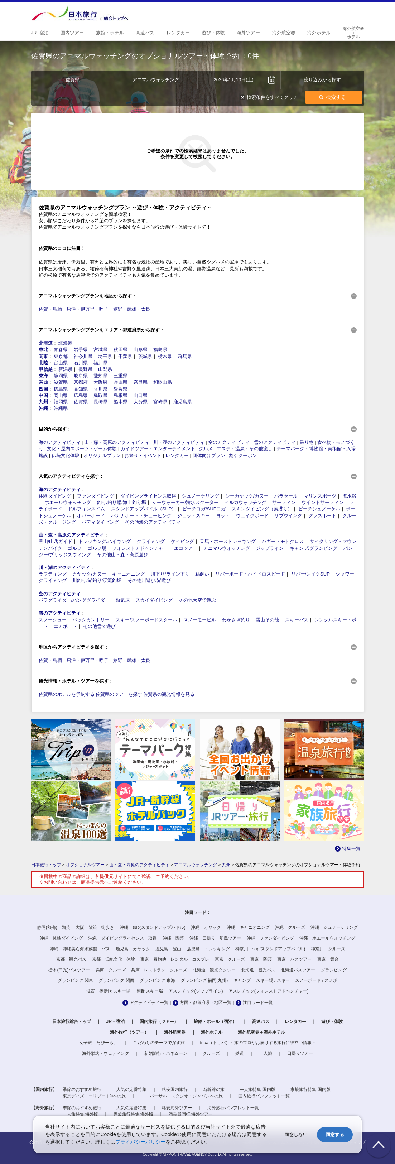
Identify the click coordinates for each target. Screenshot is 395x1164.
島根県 (120, 395)
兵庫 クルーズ (111, 970)
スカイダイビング (154, 600)
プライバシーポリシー (140, 1142)
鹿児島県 (182, 401)
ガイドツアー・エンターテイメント (158, 448)
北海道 (46, 343)
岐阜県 (81, 375)
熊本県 (120, 401)
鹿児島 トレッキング (208, 948)
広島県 (81, 395)
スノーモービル (199, 619)
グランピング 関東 (75, 980)
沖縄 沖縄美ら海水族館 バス (80, 948)
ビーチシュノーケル (319, 508)
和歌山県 (162, 382)
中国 (43, 395)
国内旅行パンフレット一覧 (264, 1095)
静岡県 (61, 375)
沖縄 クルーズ (290, 927)
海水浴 (349, 496)
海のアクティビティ (60, 442)
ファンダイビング (95, 496)
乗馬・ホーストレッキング (228, 541)
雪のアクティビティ (275, 442)
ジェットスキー (193, 515)
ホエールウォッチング (67, 502)
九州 (43, 401)
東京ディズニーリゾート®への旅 (94, 1095)
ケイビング (182, 541)
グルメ (206, 448)
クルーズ (211, 1053)
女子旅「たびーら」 (98, 1042)
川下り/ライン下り (170, 574)
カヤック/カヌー (89, 574)
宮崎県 (160, 401)
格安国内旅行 (175, 1089)
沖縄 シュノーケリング (334, 927)
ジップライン (270, 548)
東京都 (61, 356)
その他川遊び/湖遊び (149, 580)
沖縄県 (61, 408)
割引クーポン (243, 455)
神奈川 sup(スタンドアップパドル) (270, 948)
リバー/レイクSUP (310, 574)
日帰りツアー (300, 1053)
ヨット (223, 515)
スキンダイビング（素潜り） (262, 508)
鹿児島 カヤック (133, 948)
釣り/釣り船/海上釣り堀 (121, 502)
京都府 (81, 382)
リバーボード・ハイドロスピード (250, 574)
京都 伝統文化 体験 (113, 959)
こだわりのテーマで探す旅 (159, 1042)
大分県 (141, 401)
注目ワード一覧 (258, 1002)
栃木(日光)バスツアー (69, 970)
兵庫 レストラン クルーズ (159, 970)
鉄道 (239, 1053)
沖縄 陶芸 (173, 938)
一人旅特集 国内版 (257, 1089)
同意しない (296, 1134)
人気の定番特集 (131, 1089)
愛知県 (100, 375)
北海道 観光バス (258, 970)
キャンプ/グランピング (314, 548)
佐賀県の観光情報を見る (168, 694)
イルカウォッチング (245, 502)
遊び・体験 (332, 1021)
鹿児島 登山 (168, 948)
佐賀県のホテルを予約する (67, 694)
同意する (335, 1134)
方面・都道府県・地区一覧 (205, 1002)
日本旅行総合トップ (71, 1021)
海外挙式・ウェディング (105, 1053)
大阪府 (100, 382)
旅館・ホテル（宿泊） (215, 1021)
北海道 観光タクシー (214, 970)
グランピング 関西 (116, 980)
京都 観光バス (71, 959)
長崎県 (100, 401)
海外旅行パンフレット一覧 (233, 1107)
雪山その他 (267, 619)
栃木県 (165, 356)
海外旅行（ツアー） (129, 1032)
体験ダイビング (55, 496)
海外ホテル (211, 1032)
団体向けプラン (209, 455)
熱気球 (123, 600)
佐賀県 (81, 401)
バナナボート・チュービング (141, 515)
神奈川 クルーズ (328, 948)
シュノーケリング (200, 496)
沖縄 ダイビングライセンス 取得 (122, 938)
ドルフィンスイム (86, 508)
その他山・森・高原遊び (122, 554)
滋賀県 (61, 382)
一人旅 (265, 1053)
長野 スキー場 (149, 991)
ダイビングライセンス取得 (148, 496)
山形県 (141, 349)
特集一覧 (351, 848)
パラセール (286, 496)
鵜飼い (202, 574)
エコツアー (185, 548)
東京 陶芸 (261, 959)
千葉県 (125, 356)
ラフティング (53, 574)
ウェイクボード (252, 515)
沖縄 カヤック (206, 927)
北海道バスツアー (298, 970)
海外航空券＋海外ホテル (261, 1032)
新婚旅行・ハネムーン (165, 1053)
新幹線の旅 (214, 1089)
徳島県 (61, 389)
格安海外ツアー (177, 1107)
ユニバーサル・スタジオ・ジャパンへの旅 (182, 1095)
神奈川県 (83, 356)
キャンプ (242, 980)
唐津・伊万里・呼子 (88, 309)
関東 (43, 356)
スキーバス (296, 619)
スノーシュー (53, 619)
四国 (43, 389)
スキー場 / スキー (273, 980)
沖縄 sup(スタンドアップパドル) (152, 927)
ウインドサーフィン (322, 502)
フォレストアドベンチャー (140, 548)
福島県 (160, 349)
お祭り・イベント (143, 455)
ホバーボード (91, 515)
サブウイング (288, 515)
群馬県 (185, 356)
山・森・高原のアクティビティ (116, 442)
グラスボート (322, 515)
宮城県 (100, 349)
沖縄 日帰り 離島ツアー (215, 938)
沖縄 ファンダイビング (270, 938)
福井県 (100, 362)
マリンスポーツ (320, 496)
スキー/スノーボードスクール (147, 619)
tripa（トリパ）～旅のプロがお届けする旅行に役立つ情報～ (258, 1042)
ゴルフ (75, 548)
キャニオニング (128, 574)
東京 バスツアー (294, 959)
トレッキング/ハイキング (104, 541)
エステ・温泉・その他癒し (245, 448)
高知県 (81, 389)
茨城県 (145, 356)
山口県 (141, 395)
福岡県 (61, 401)
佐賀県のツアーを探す (119, 694)
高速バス (260, 1021)
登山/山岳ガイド (56, 541)
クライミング (151, 541)
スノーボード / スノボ (316, 980)
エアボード (65, 626)
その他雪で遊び (99, 626)
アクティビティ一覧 (149, 1002)
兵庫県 (120, 382)
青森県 (61, 349)
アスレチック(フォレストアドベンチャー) (268, 991)
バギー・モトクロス (283, 541)
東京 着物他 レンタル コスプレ (174, 959)
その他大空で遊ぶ (197, 600)
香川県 (100, 389)
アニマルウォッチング (226, 548)
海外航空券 (175, 1032)
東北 (43, 349)
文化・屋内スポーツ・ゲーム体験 (82, 448)
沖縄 (43, 408)
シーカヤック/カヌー (247, 496)
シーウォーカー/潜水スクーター (185, 502)
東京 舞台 (328, 959)
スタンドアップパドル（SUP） (144, 508)
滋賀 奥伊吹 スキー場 (108, 991)
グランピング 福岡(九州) (204, 980)
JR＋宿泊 (115, 1021)
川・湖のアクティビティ (178, 442)
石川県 (81, 362)
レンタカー (177, 455)
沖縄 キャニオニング (248, 927)
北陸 (43, 362)
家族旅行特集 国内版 (310, 1089)
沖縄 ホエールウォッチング (327, 938)
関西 (43, 382)
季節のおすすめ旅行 (82, 1089)
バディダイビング (100, 522)
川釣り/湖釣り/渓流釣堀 (96, 580)
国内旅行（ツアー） (159, 1021)
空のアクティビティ (229, 442)
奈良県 (141, 382)
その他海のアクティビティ (153, 522)
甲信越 (46, 369)
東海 (43, 375)
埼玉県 (105, 356)
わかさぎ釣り (236, 619)
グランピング (334, 970)
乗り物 (307, 442)
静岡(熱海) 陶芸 (53, 927)
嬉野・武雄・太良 (131, 309)
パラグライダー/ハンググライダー (74, 600)
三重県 (120, 375)
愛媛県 (120, 389)
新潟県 (65, 369)
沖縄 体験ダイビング (61, 938)
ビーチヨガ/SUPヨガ (204, 508)
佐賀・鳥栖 (50, 309)
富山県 (61, 362)
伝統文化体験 (66, 455)
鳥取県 (100, 395)
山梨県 (105, 369)
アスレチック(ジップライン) (196, 991)
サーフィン (283, 502)
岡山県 (61, 395)
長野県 (85, 369)
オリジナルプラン (102, 455)
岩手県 (81, 349)
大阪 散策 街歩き (95, 927)
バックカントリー (91, 619)
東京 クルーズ (230, 959)
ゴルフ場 (97, 548)
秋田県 (120, 349)
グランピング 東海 (157, 980)
